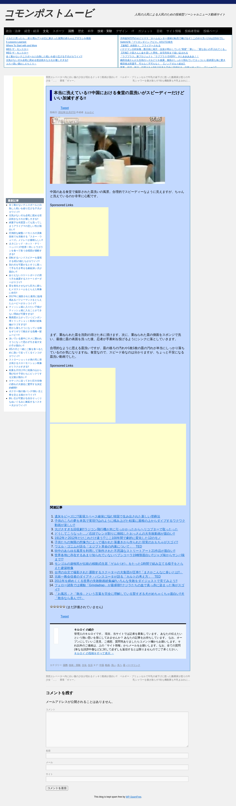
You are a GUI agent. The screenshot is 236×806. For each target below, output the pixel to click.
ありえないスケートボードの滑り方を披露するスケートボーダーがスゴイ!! (25, 279)
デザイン (122, 31)
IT (133, 31)
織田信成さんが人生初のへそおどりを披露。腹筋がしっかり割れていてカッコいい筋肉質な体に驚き (172, 60)
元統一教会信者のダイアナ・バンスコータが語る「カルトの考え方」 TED (108, 576)
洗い (113, 665)
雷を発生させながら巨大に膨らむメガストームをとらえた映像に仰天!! (25, 289)
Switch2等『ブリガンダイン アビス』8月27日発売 (146, 42)
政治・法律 (13, 31)
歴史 (81, 31)
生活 (90, 665)
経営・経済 (31, 31)
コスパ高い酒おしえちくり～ (21, 63)
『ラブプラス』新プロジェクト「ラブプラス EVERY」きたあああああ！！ (159, 56)
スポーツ (58, 31)
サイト (49, 774)
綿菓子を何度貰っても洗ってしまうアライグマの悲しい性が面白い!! (25, 226)
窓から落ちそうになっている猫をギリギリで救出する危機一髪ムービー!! (25, 331)
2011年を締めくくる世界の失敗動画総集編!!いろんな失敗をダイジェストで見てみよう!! (116, 581)
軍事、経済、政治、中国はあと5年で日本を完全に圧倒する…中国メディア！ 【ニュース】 (168, 67)
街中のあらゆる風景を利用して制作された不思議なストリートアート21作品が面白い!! (115, 550)
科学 (91, 31)
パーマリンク (133, 665)
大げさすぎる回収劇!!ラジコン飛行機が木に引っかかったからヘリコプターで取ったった (116, 529)
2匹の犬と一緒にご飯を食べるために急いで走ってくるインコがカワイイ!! (26, 352)
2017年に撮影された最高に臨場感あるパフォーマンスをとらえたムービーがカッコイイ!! (25, 300)
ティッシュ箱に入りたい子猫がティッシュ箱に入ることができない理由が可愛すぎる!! (25, 310)
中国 (101, 665)
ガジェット (145, 31)
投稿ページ (210, 31)
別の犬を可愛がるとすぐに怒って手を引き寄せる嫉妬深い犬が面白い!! (25, 268)
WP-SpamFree (133, 796)
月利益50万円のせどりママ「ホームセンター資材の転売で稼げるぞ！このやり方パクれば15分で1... (172, 38)
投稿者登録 (192, 31)
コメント (50, 709)
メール (49, 762)
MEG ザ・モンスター (17, 49)
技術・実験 (105, 31)
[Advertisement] (79, 231)
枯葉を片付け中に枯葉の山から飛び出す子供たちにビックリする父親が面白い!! (25, 374)
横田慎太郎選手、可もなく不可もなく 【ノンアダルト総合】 (153, 63)
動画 (107, 665)
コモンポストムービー (48, 17)
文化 (46, 31)
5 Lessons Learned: (16, 42)
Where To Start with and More (21, 45)
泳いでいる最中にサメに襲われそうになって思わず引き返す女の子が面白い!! (25, 342)
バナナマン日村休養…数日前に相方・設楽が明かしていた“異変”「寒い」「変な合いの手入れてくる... (173, 49)
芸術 (159, 31)
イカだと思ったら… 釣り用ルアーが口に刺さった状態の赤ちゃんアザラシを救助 (48, 38)
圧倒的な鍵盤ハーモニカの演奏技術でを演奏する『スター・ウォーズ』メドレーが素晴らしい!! (26, 236)
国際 (71, 31)
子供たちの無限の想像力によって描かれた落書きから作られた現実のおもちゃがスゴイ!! (116, 542)
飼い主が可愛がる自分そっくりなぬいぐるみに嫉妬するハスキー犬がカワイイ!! (25, 402)
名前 (48, 750)
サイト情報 (173, 31)
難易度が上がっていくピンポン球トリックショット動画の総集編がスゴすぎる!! (25, 321)
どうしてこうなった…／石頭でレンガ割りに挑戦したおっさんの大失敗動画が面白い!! (115, 533)
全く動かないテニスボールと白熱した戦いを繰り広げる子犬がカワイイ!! (44, 56)
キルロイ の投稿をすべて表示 (94, 653)
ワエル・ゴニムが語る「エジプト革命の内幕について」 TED (98, 546)
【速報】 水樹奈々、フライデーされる (140, 45)
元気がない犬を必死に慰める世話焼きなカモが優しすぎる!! (37, 60)
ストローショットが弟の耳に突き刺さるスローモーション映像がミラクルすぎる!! (25, 363)
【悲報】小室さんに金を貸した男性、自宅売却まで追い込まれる (154, 52)
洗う (119, 665)
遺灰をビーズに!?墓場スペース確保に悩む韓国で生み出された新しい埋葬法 (107, 516)
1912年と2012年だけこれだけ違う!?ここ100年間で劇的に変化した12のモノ (108, 538)
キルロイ (89, 112)
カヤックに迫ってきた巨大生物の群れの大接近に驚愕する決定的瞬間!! (25, 384)
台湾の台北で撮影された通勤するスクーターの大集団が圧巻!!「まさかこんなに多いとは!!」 (119, 572)
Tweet (64, 108)
